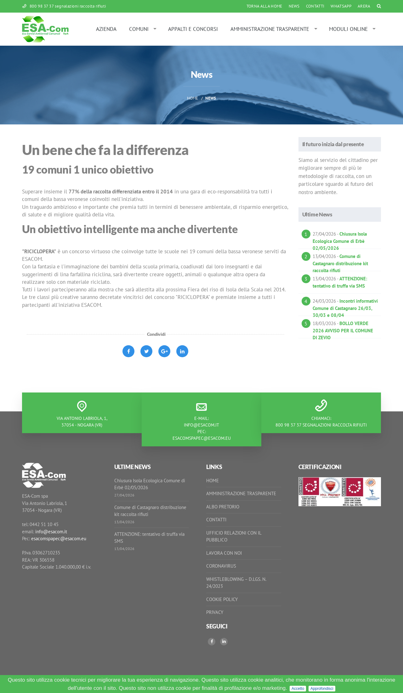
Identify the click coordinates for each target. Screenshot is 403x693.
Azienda (106, 29)
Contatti (315, 6)
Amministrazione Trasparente (269, 29)
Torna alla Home (264, 6)
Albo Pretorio (222, 507)
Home (192, 98)
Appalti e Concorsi (193, 29)
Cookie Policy (222, 599)
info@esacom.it (201, 425)
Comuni (139, 29)
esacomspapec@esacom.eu (202, 438)
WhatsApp (341, 6)
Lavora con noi (224, 553)
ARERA (364, 6)
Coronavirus (221, 566)
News (294, 6)
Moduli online (348, 29)
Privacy (214, 612)
